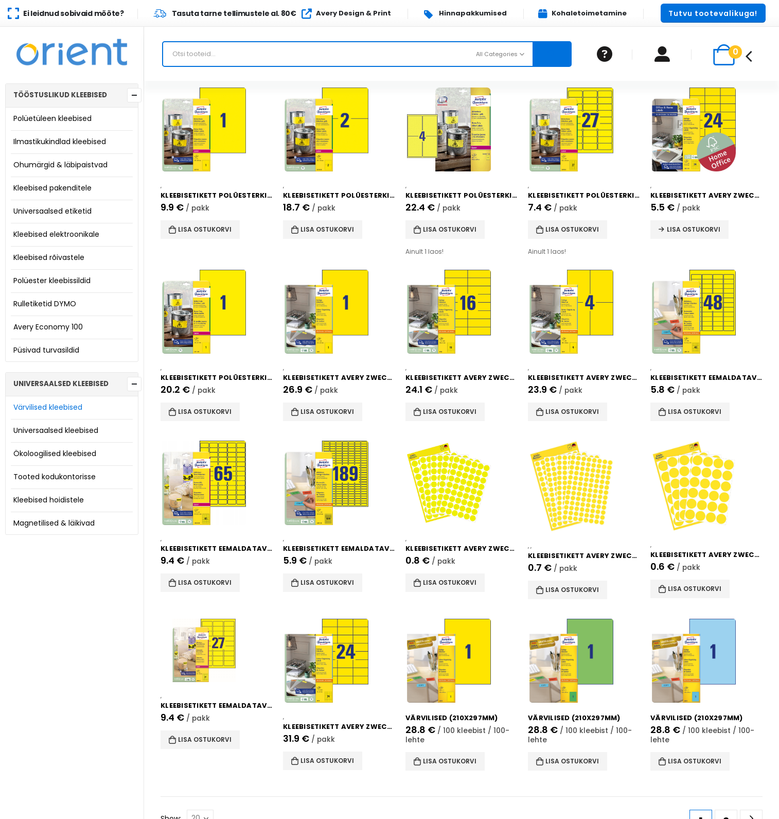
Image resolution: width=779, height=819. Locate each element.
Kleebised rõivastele (48, 257)
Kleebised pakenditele (52, 188)
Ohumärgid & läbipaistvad (60, 165)
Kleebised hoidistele (48, 500)
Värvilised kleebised (47, 407)
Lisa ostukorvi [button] (205, 229)
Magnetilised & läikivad (54, 523)
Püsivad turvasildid (46, 350)
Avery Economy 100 (48, 327)
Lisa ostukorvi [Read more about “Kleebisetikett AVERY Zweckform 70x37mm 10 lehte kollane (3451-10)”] (693, 229)
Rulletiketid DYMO (44, 304)
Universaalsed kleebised (55, 430)
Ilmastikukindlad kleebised (59, 141)
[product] (216, 129)
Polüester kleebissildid (52, 280)
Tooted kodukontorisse (54, 477)
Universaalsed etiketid (52, 211)
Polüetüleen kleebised (52, 118)
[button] (713, 13)
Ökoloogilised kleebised (54, 453)
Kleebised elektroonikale (56, 234)
